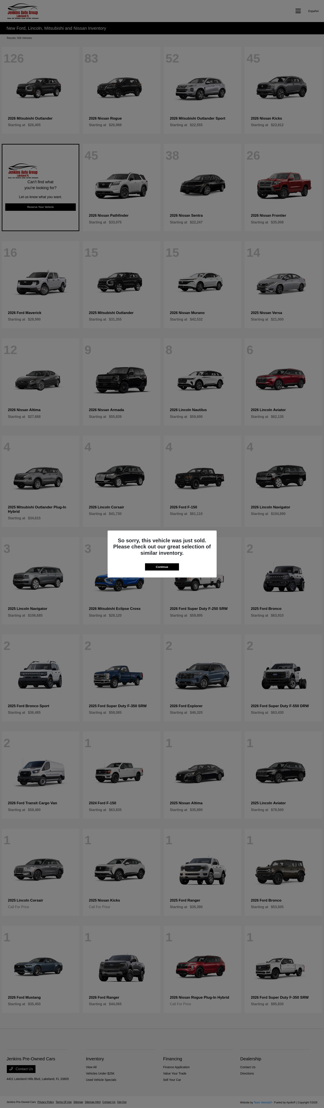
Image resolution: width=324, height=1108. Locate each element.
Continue (162, 567)
